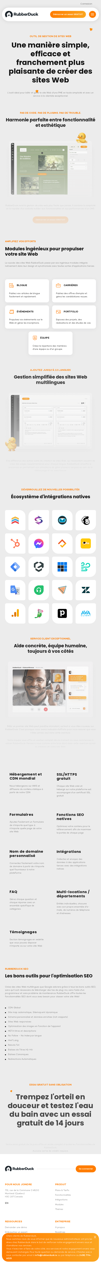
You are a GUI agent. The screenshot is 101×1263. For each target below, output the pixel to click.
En (6, 1203)
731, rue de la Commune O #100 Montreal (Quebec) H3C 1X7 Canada (22, 1193)
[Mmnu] (92, 14)
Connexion (86, 3)
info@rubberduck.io (46, 1255)
